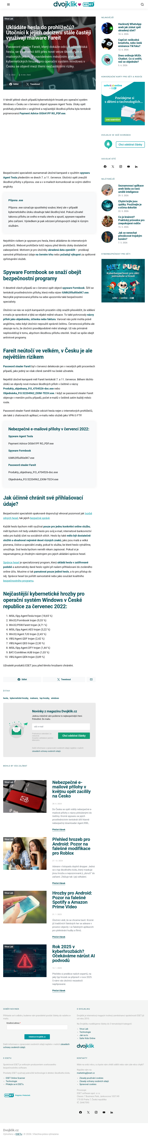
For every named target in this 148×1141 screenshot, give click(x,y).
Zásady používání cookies (91, 1078)
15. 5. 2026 (123, 227)
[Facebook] (105, 166)
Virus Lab (8, 19)
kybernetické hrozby (19, 698)
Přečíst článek (58, 829)
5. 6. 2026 (122, 65)
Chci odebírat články (74, 735)
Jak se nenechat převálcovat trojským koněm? (130, 236)
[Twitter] (112, 166)
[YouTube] (128, 166)
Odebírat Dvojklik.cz (37, 1037)
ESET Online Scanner (15, 1078)
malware (34, 698)
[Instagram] (120, 166)
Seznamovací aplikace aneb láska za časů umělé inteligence (131, 188)
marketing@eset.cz (86, 1073)
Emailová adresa (13, 1023)
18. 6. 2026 (123, 34)
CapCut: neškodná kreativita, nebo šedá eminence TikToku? (130, 43)
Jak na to (83, 1035)
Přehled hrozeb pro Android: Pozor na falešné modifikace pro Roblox (71, 846)
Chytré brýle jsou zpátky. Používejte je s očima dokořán (129, 204)
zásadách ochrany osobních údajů (46, 751)
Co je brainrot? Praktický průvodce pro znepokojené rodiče (131, 220)
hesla (5, 698)
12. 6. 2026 (123, 50)
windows (55, 698)
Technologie (85, 1032)
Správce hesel (11, 562)
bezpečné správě (40, 518)
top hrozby (44, 698)
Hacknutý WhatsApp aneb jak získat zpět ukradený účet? (129, 27)
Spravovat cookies (87, 1084)
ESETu (19, 1134)
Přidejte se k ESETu (15, 1084)
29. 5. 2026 (123, 195)
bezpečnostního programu (18, 580)
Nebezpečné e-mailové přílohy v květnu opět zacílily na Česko (71, 789)
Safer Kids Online (87, 1038)
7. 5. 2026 (122, 243)
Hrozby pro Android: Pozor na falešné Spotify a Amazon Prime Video (72, 899)
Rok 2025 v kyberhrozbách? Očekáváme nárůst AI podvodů (73, 953)
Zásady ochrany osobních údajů (94, 1081)
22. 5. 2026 (123, 211)
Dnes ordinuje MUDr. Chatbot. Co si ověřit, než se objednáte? (130, 58)
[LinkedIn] (136, 166)
